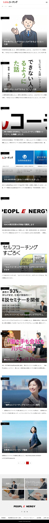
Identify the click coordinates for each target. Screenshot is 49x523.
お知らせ (5, 17)
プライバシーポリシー (29, 517)
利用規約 (3, 517)
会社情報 (39, 517)
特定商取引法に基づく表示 (14, 517)
